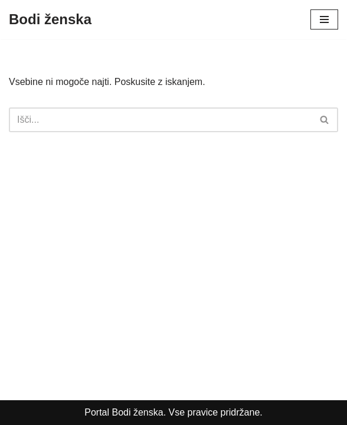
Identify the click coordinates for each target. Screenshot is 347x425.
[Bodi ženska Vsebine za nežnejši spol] (50, 19)
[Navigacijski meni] (324, 19)
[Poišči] (160, 119)
